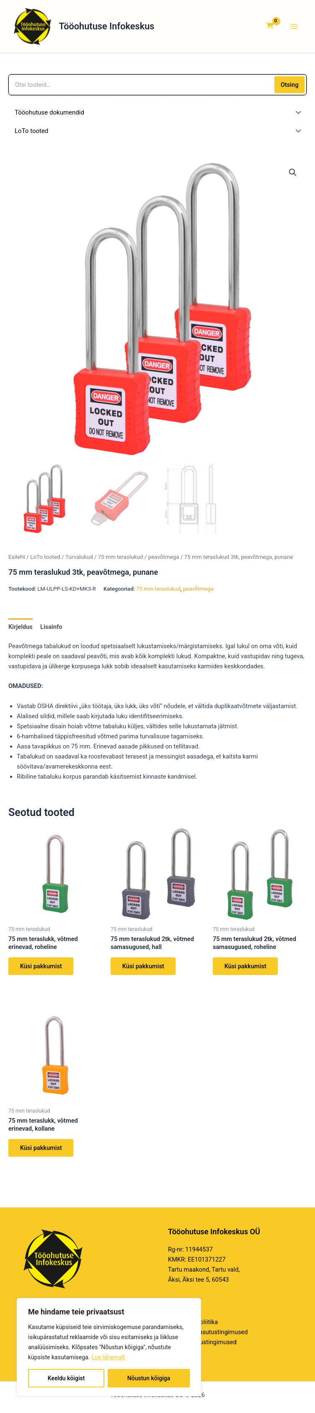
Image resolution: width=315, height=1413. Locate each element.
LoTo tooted (45, 558)
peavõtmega (163, 558)
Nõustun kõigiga (148, 1378)
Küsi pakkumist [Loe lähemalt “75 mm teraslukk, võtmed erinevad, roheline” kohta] (41, 967)
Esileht (16, 558)
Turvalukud (79, 558)
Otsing (290, 86)
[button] (292, 173)
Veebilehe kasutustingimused (208, 1332)
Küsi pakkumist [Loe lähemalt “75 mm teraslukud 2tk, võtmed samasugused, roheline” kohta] (245, 967)
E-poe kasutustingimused (202, 1342)
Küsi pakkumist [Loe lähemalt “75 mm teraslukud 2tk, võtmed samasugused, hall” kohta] (143, 967)
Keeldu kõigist (66, 1378)
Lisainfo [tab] (51, 628)
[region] (109, 1347)
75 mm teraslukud (120, 558)
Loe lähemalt (108, 1357)
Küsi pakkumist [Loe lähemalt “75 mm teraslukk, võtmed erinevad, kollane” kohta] (41, 1149)
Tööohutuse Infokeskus (113, 27)
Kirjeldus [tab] (20, 628)
